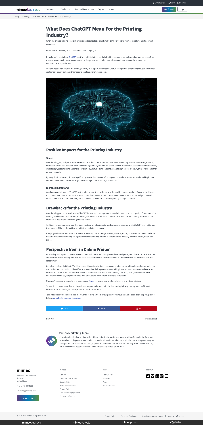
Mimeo (92, 281)
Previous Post (151, 318)
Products (65, 9)
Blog (17, 16)
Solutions (50, 9)
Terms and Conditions (68, 385)
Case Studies (108, 375)
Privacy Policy (65, 389)
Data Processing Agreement (70, 392)
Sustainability (65, 382)
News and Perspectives (84, 9)
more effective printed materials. (66, 298)
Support (101, 9)
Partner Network (109, 385)
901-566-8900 (28, 386)
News (105, 382)
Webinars (106, 378)
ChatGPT (72, 57)
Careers (63, 375)
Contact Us (28, 398)
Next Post (50, 318)
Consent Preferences (67, 396)
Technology (25, 16)
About (112, 9)
